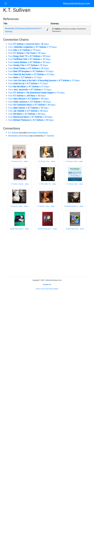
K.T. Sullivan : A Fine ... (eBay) (19, 161)
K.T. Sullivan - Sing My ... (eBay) (20, 184)
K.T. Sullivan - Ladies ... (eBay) (19, 206)
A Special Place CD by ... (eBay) (75, 229)
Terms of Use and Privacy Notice (47, 289)
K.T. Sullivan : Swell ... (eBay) (75, 184)
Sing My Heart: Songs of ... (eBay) (19, 229)
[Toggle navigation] (5, 3)
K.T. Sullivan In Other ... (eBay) (74, 161)
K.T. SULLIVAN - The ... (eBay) (47, 184)
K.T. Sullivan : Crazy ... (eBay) (46, 161)
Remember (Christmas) (37, 132)
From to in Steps (28, 44)
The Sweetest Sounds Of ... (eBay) (73, 206)
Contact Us (47, 284)
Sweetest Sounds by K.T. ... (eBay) (47, 229)
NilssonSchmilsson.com (76, 3)
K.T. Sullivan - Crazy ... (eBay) (46, 206)
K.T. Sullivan (13, 132)
